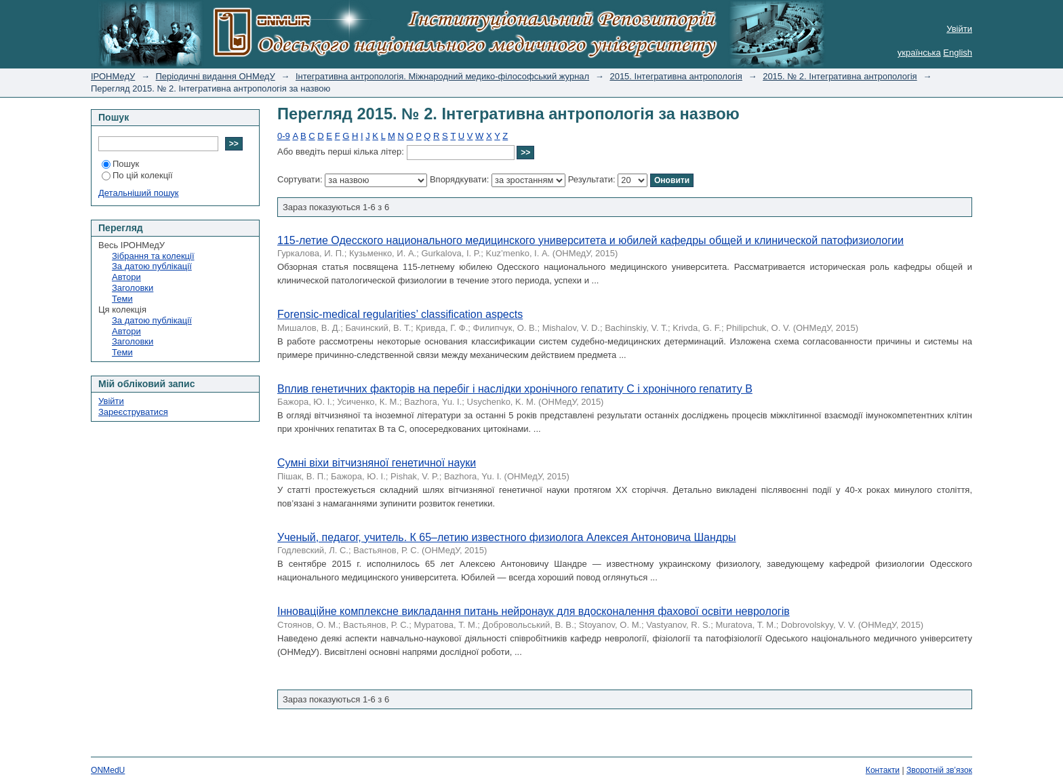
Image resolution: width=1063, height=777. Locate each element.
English (957, 52)
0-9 (283, 136)
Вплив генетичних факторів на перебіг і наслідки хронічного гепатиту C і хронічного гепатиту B (515, 389)
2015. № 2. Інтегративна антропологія (840, 76)
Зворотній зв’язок (939, 770)
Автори (126, 277)
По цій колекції (137, 175)
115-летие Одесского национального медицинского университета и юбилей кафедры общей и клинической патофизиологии (590, 240)
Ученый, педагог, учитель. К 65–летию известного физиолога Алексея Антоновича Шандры (506, 537)
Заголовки (132, 288)
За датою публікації (152, 266)
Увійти (959, 29)
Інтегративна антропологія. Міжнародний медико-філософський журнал (442, 76)
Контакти (883, 770)
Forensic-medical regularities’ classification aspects (400, 314)
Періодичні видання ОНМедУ (215, 76)
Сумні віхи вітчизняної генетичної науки (376, 463)
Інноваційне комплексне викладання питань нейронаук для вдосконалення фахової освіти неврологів (533, 611)
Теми (122, 299)
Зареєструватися (133, 412)
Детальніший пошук (138, 193)
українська (919, 52)
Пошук (120, 164)
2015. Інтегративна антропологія (675, 76)
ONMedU (108, 770)
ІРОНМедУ (113, 76)
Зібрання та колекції (153, 256)
